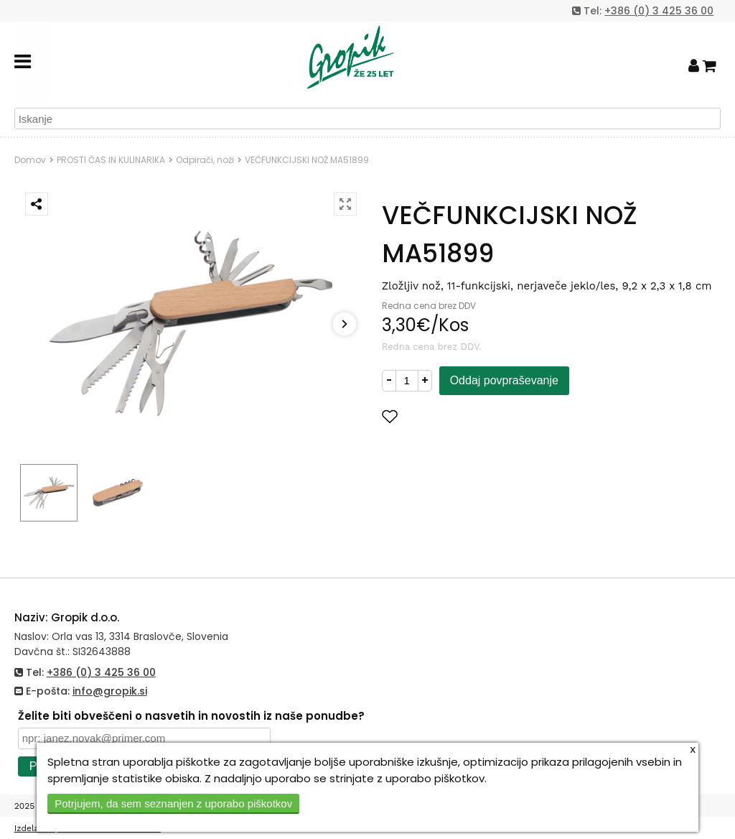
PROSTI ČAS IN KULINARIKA (111, 160)
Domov (30, 160)
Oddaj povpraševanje (504, 380)
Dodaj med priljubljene (460, 416)
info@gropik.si (109, 691)
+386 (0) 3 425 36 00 (658, 11)
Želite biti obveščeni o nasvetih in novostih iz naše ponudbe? (191, 715)
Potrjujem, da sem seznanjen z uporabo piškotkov (173, 803)
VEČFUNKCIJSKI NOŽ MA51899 (307, 160)
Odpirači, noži (205, 160)
